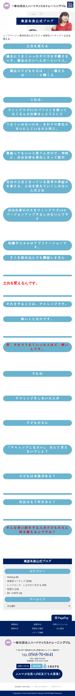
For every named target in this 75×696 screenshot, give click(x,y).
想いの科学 (13, 593)
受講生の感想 (37, 628)
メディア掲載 (37, 633)
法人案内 (60, 628)
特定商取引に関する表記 (22, 686)
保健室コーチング (16, 581)
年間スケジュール (60, 624)
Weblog (11, 577)
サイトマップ (56, 686)
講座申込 (37, 624)
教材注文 (15, 628)
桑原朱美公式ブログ (37, 561)
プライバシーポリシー (41, 686)
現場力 (10, 589)
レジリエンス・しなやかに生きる (24, 585)
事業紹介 (15, 624)
